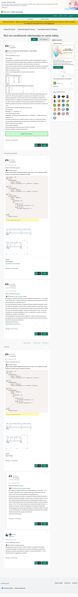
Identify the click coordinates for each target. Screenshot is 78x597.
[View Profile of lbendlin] (14, 538)
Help (66, 15)
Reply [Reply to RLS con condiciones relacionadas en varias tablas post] (44, 145)
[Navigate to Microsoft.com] (5, 12)
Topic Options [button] (43, 39)
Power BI (17, 55)
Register (55, 15)
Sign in (60, 15)
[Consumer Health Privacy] (19, 592)
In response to (10, 289)
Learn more (4, 7)
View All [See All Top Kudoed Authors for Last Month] (55, 86)
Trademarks (74, 586)
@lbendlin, (10, 306)
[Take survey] (58, 67)
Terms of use (67, 586)
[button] (34, 39)
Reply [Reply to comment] (44, 275)
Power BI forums (9, 29)
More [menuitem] (58, 12)
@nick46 (14, 170)
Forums (26, 12)
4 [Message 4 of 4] (13, 522)
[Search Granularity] (33, 19)
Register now (50, 23)
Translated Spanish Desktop (47, 29)
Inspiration (33, 12)
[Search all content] (58, 19)
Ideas (39, 12)
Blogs (53, 12)
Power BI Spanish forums (26, 29)
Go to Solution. (29, 134)
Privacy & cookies (59, 586)
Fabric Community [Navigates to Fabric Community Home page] (17, 12)
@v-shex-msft (16, 298)
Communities (46, 12)
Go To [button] (70, 15)
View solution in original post (12, 265)
